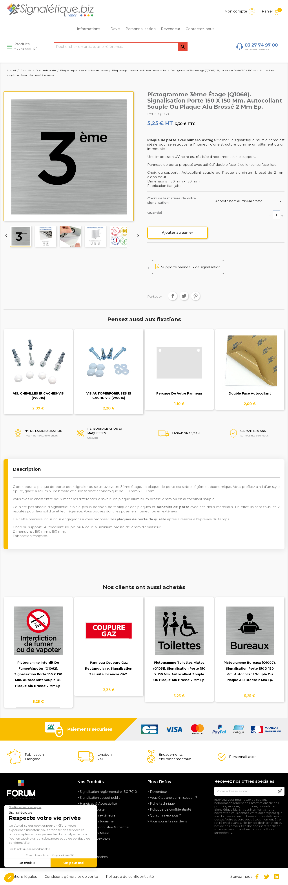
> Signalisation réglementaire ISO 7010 (107, 792)
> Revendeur (157, 792)
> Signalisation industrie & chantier (103, 827)
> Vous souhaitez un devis (167, 821)
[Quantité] (276, 215)
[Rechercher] (121, 46)
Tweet (184, 296)
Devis (115, 29)
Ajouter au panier (177, 233)
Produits (25, 46)
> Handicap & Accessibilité (97, 804)
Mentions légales (22, 876)
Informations (91, 29)
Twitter (266, 876)
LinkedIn (276, 876)
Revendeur (170, 29)
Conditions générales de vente (72, 876)
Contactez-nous (200, 29)
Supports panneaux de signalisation (191, 267)
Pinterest (195, 296)
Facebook (257, 876)
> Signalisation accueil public (98, 798)
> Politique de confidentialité (169, 809)
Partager (172, 296)
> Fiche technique (161, 804)
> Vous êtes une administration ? (172, 798)
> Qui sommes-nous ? (164, 815)
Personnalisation (141, 29)
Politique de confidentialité (130, 876)
